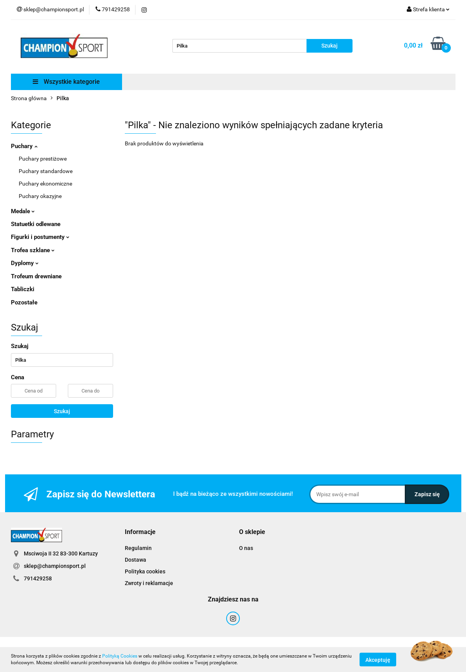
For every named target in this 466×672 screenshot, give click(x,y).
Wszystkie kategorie (66, 81)
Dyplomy (25, 263)
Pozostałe (24, 302)
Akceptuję (377, 659)
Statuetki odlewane (35, 224)
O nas (246, 548)
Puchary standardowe (46, 171)
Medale (23, 211)
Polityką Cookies (119, 656)
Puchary (24, 146)
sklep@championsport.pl (55, 566)
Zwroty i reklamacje (149, 583)
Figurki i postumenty (40, 237)
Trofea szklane (33, 250)
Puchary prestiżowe (43, 159)
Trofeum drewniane (36, 276)
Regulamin (138, 548)
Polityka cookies (145, 571)
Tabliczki (22, 289)
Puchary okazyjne (40, 196)
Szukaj (62, 411)
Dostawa (135, 560)
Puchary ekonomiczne (45, 183)
